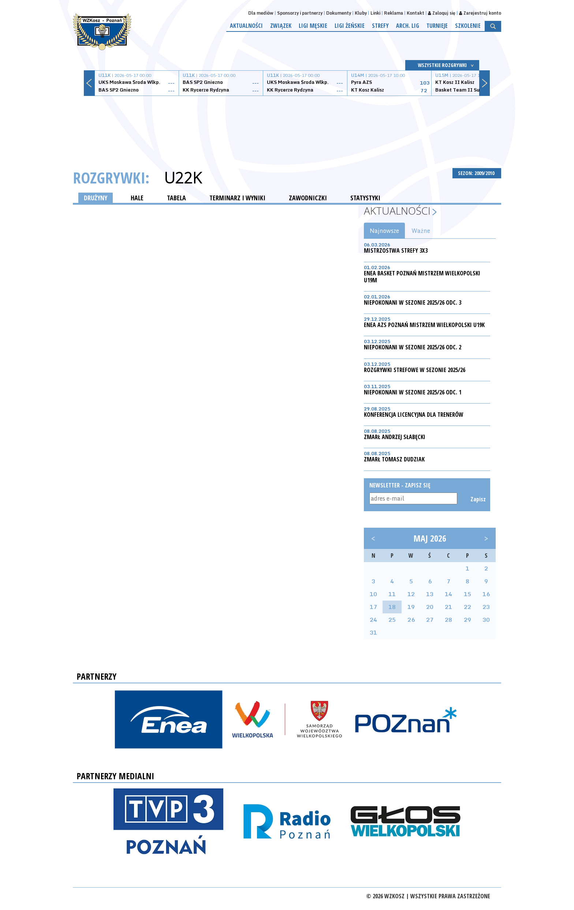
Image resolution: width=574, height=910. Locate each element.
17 (373, 606)
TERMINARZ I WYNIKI (237, 197)
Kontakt (415, 13)
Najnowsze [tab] (384, 230)
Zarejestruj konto (480, 13)
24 (373, 619)
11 (392, 594)
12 (411, 594)
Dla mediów (260, 13)
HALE (137, 197)
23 (486, 606)
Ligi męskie (313, 26)
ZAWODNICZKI (308, 197)
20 (429, 606)
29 (467, 619)
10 (373, 594)
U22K (182, 177)
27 (429, 619)
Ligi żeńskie (350, 26)
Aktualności (246, 26)
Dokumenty (338, 13)
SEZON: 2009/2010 (477, 173)
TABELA (176, 197)
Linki (375, 13)
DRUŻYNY (95, 197)
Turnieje (437, 26)
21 (448, 606)
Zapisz (477, 499)
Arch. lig (407, 26)
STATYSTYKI (365, 197)
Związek (280, 26)
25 (392, 619)
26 (411, 619)
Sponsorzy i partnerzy (300, 13)
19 (411, 606)
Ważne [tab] (420, 230)
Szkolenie (468, 26)
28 (448, 619)
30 (486, 619)
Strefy (380, 26)
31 (373, 632)
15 (467, 594)
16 (486, 594)
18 (392, 606)
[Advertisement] (287, 123)
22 (467, 606)
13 (429, 594)
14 (448, 594)
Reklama (393, 13)
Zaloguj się (441, 13)
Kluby (361, 13)
